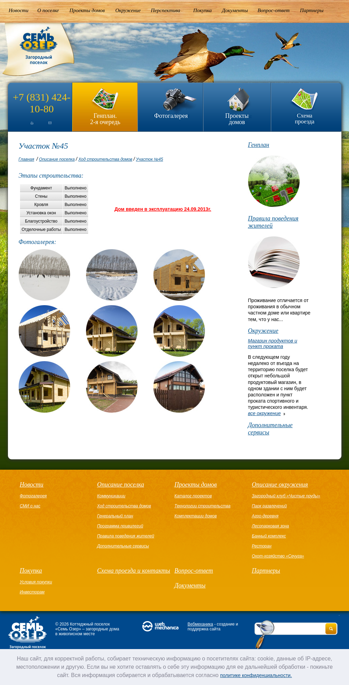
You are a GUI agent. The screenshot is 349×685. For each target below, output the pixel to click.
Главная (26, 159)
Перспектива (165, 10)
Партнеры (311, 10)
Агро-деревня (265, 516)
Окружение (128, 10)
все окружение (264, 413)
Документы (235, 10)
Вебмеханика (200, 624)
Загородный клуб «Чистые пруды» (286, 496)
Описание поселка (57, 159)
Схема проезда (304, 118)
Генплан (258, 144)
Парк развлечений (269, 506)
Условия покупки (36, 582)
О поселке (48, 10)
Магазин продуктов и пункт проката (272, 343)
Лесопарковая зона (270, 526)
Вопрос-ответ (273, 10)
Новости (18, 10)
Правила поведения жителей (273, 222)
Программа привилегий (120, 526)
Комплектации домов (195, 516)
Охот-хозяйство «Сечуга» (278, 556)
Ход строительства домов (105, 159)
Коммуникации (111, 496)
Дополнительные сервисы (270, 429)
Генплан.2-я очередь (105, 118)
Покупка (202, 10)
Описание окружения (280, 484)
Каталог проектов (193, 496)
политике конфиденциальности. (256, 675)
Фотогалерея (171, 115)
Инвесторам (32, 592)
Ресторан (262, 546)
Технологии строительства (202, 506)
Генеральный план (115, 516)
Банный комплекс (269, 536)
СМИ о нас (30, 506)
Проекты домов (87, 10)
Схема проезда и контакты (133, 570)
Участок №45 (149, 159)
